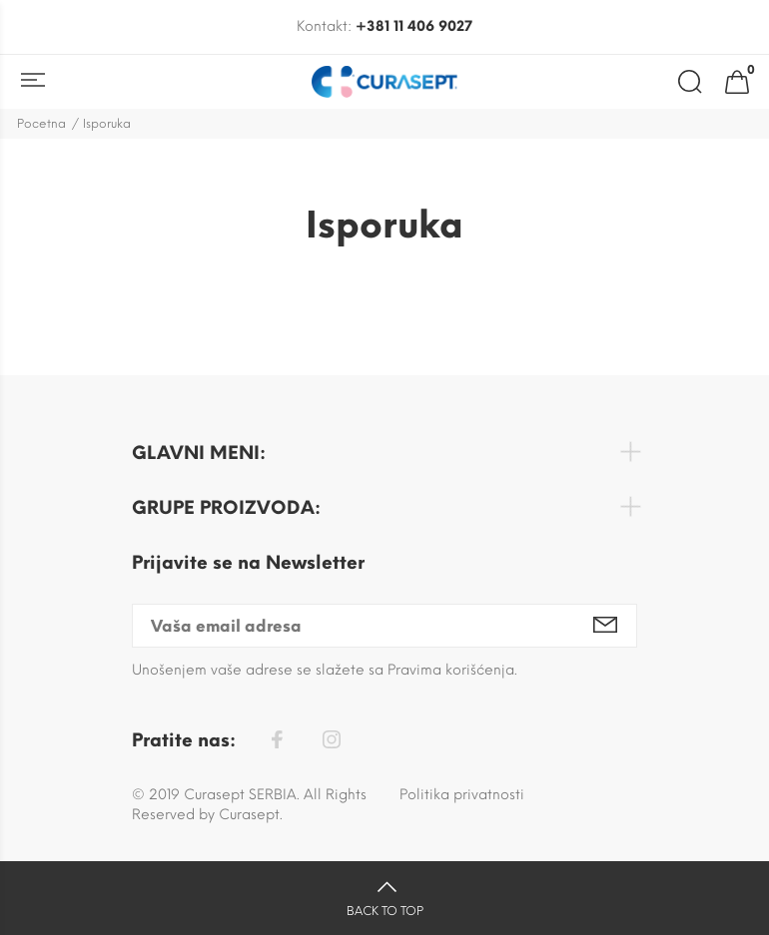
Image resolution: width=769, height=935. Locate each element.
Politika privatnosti (461, 794)
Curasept (249, 814)
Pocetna (41, 124)
